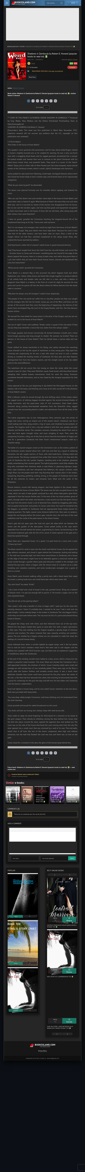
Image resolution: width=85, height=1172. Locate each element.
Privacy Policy (42, 1051)
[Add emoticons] (40, 830)
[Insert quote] (50, 830)
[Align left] (22, 830)
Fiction (22, 46)
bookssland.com (13, 46)
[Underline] (17, 830)
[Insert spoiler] (54, 830)
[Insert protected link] (46, 830)
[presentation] (54, 875)
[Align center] (25, 830)
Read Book (33, 77)
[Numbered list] (35, 830)
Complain (72, 67)
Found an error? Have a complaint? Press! (25, 774)
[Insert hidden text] (57, 830)
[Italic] (14, 830)
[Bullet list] (32, 830)
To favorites (32, 67)
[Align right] (28, 830)
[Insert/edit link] (43, 830)
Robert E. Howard (72, 59)
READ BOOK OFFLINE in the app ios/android (47, 71)
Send (13, 859)
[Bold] (11, 830)
